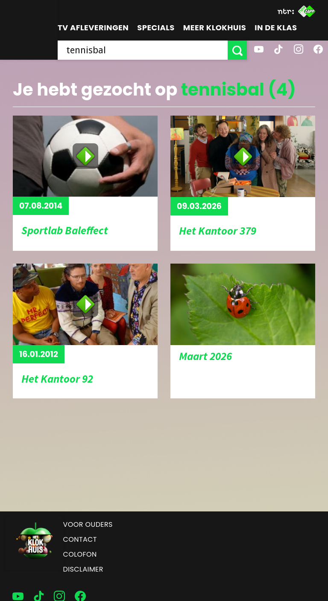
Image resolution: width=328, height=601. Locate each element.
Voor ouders (88, 524)
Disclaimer (83, 569)
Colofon (80, 554)
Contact (80, 539)
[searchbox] (143, 50)
